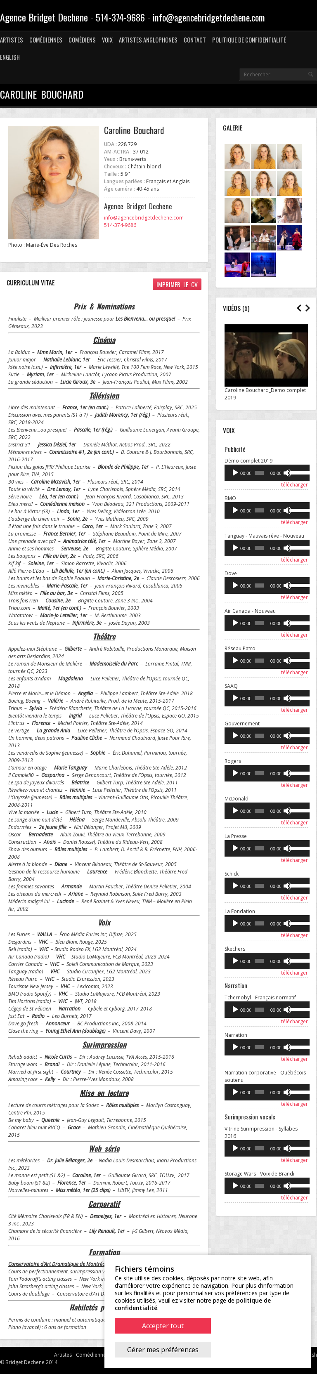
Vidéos (232, 308)
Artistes (11, 39)
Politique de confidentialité (249, 39)
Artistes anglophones (148, 39)
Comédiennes (45, 39)
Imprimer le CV (177, 284)
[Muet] (286, 473)
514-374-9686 (120, 17)
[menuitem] (10, 57)
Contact (195, 39)
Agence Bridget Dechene (44, 16)
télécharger (294, 484)
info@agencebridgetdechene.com (209, 17)
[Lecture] (235, 473)
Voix (107, 39)
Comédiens (82, 39)
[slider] (258, 473)
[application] (266, 473)
